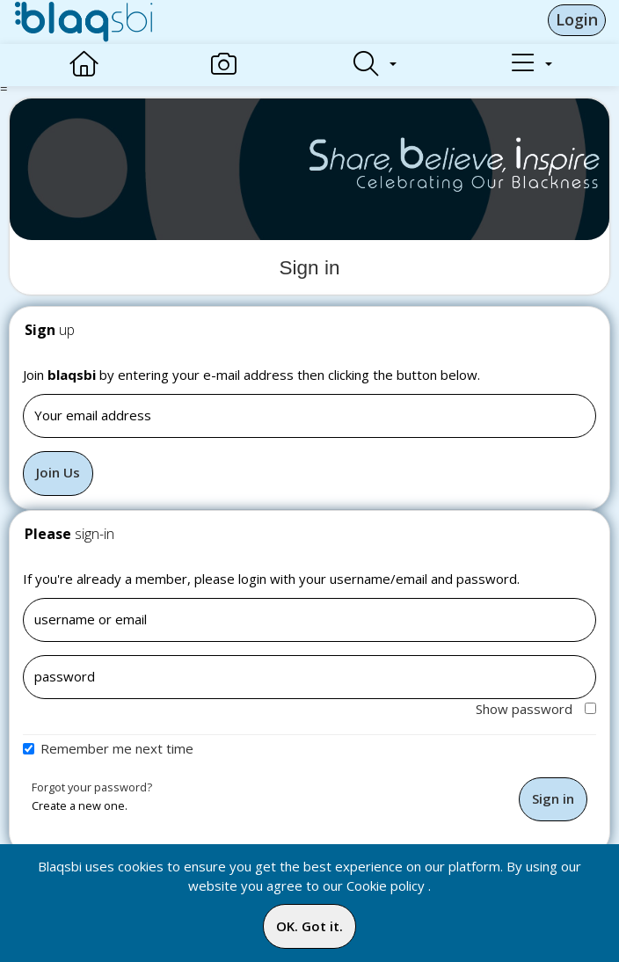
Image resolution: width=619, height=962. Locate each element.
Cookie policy (385, 885)
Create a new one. (79, 805)
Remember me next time (116, 748)
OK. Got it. (309, 926)
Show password (536, 709)
